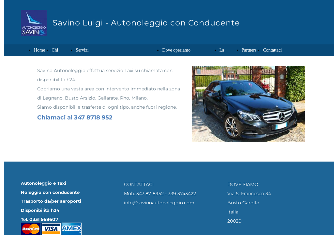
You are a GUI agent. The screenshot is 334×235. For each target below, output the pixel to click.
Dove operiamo (176, 50)
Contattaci (272, 50)
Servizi (82, 50)
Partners (249, 50)
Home (39, 50)
